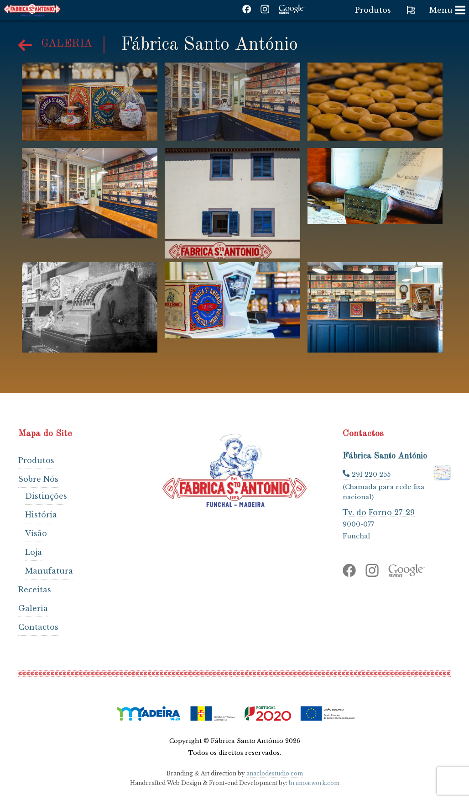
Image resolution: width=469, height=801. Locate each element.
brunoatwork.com (314, 783)
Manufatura (49, 570)
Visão (36, 533)
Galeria (33, 608)
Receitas (34, 589)
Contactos (38, 627)
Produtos (36, 460)
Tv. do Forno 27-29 (379, 512)
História (41, 514)
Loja (33, 552)
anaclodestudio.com (274, 773)
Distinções (46, 496)
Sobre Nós (38, 479)
